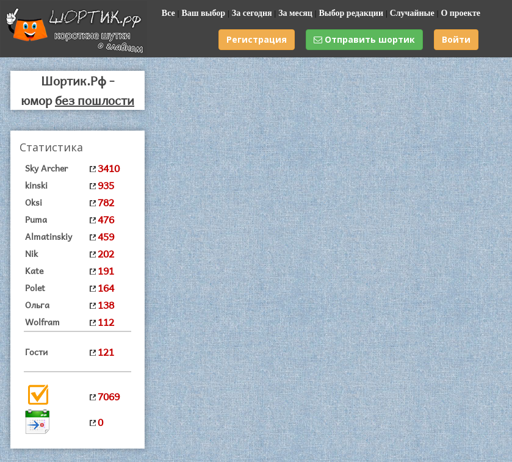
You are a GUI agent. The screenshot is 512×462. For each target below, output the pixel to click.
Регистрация (256, 39)
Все (168, 13)
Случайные (412, 13)
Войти (456, 39)
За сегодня (252, 13)
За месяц (295, 13)
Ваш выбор (203, 13)
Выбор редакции (351, 13)
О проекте (460, 13)
